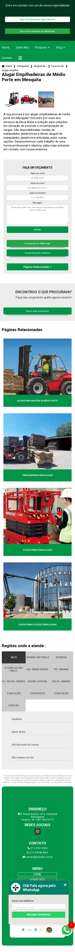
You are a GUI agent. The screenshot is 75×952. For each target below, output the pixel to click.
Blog (59, 47)
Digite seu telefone (38, 193)
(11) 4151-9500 (37, 848)
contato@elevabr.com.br (38, 857)
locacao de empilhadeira (57, 66)
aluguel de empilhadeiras (40, 66)
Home (5, 47)
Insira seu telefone (23, 900)
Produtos (41, 47)
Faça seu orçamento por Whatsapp (37, 31)
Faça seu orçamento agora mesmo (37, 19)
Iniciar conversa (38, 914)
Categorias (23, 66)
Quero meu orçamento (37, 311)
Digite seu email (38, 183)
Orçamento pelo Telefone (38, 253)
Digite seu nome (38, 173)
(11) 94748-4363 (37, 852)
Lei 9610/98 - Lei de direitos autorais (55, 782)
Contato (7, 58)
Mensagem (37, 203)
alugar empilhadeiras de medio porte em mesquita (10, 70)
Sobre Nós (22, 47)
